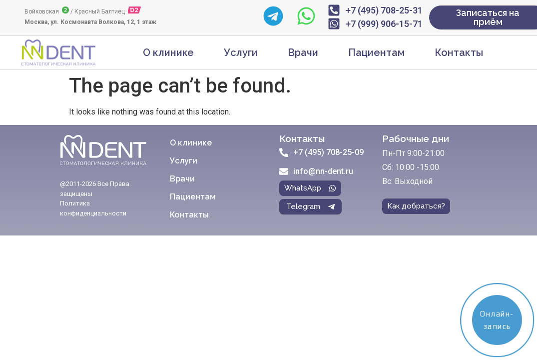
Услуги (241, 52)
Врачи (303, 52)
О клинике (168, 52)
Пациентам (376, 52)
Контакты (459, 52)
